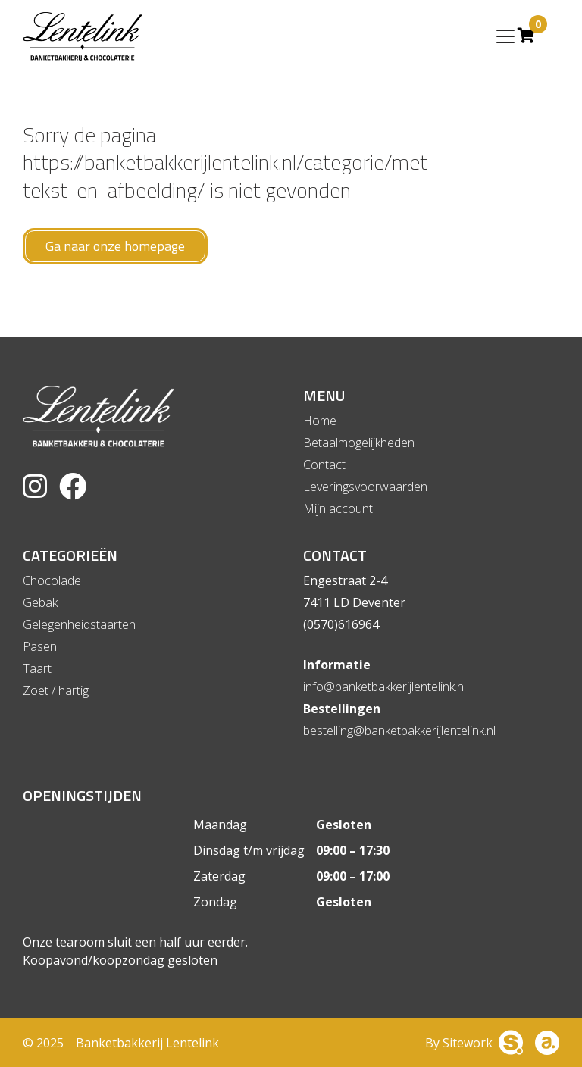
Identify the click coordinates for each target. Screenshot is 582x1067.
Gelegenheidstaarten (79, 624)
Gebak (40, 602)
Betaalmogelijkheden (359, 442)
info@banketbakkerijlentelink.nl (384, 686)
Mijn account (338, 508)
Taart (37, 668)
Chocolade (52, 580)
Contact (324, 464)
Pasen (40, 646)
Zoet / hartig (56, 690)
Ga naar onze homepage (115, 246)
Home (319, 420)
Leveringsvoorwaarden (365, 486)
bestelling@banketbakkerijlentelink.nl (399, 730)
